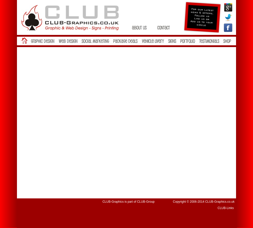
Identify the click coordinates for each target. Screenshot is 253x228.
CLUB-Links (226, 208)
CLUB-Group (146, 201)
